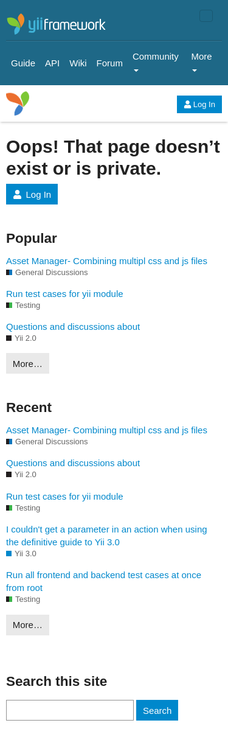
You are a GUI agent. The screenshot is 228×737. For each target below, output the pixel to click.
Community (156, 61)
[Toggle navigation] (206, 16)
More (201, 61)
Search (157, 710)
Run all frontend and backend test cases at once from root (103, 581)
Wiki (77, 63)
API (52, 63)
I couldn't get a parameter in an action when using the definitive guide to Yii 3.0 (106, 535)
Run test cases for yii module (64, 293)
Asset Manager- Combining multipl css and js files (106, 261)
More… (28, 363)
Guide (23, 63)
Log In (199, 104)
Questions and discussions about (73, 326)
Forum (110, 63)
